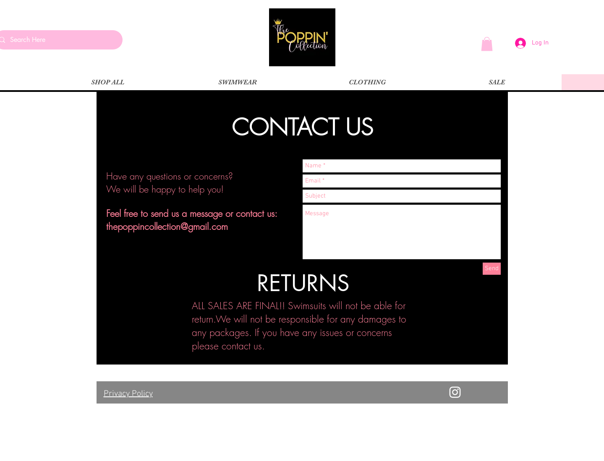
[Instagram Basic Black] (110, 240)
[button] (487, 44)
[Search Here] (57, 39)
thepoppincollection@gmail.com (167, 226)
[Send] (492, 269)
